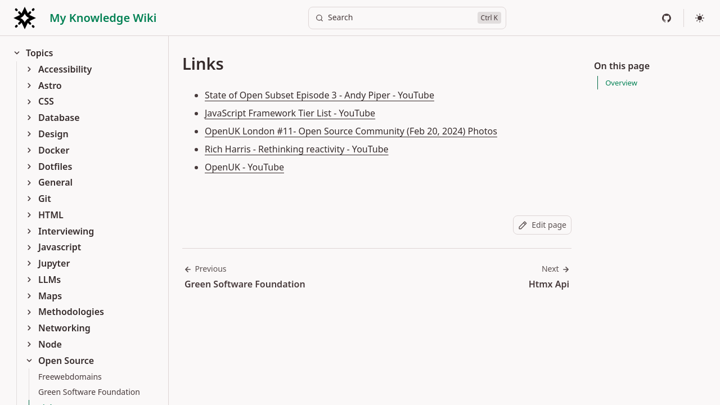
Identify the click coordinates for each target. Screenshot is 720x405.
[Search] (407, 18)
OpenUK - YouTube (244, 167)
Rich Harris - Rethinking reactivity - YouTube (297, 149)
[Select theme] (699, 18)
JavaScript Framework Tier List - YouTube (290, 113)
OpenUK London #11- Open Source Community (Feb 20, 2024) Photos (351, 131)
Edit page (542, 224)
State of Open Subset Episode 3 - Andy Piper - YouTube (319, 95)
